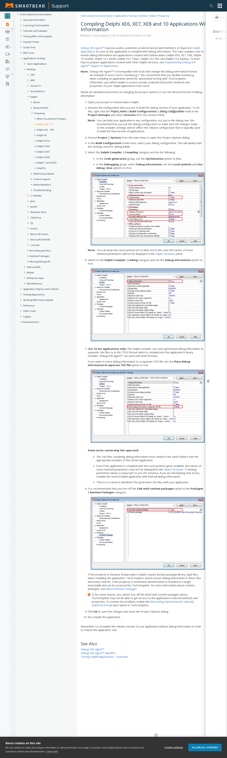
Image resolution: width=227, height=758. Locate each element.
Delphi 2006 (43, 157)
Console (34, 245)
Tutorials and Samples (35, 30)
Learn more (52, 752)
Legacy (27, 316)
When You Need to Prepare (51, 118)
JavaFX (33, 206)
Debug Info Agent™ (92, 48)
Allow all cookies (205, 748)
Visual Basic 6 (37, 91)
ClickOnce (35, 217)
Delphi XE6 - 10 (45, 124)
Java (32, 201)
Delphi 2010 (43, 140)
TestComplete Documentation (36, 14)
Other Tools (29, 311)
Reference (29, 305)
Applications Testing (34, 58)
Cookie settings (174, 748)
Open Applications (37, 63)
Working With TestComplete (38, 300)
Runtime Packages (40, 256)
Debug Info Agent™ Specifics (98, 653)
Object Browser (165, 254)
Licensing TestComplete (36, 25)
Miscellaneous (34, 283)
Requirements (40, 107)
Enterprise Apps (35, 278)
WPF (32, 80)
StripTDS (41, 168)
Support (60, 5)
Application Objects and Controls (41, 289)
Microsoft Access (39, 234)
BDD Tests (28, 52)
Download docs (31, 322)
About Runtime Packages (121, 589)
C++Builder (36, 195)
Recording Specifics (40, 250)
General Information (34, 19)
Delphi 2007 (43, 151)
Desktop (31, 69)
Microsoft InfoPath (40, 239)
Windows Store (38, 212)
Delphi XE (42, 135)
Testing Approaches (34, 294)
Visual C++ (35, 85)
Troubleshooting (42, 190)
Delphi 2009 (43, 146)
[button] (220, 6)
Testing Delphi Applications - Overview (104, 656)
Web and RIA (33, 267)
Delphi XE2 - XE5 (45, 129)
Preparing (39, 113)
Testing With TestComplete (37, 36)
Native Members (42, 184)
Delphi (33, 96)
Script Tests (29, 47)
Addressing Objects (43, 173)
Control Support (41, 179)
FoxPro (34, 228)
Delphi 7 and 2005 (47, 162)
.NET (32, 74)
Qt (31, 223)
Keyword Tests (31, 41)
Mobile (30, 272)
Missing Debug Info (40, 261)
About (36, 102)
